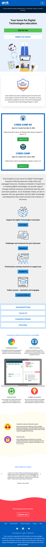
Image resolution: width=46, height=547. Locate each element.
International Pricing (23, 307)
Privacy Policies (13, 523)
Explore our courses (23, 37)
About (5, 523)
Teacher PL (23, 272)
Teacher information (25, 523)
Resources (23, 248)
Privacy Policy (20, 443)
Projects (35, 523)
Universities (23, 325)
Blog (41, 523)
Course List (23, 313)
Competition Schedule (23, 319)
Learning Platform (23, 295)
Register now (23, 139)
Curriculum (23, 225)
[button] (4, 479)
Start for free (23, 30)
